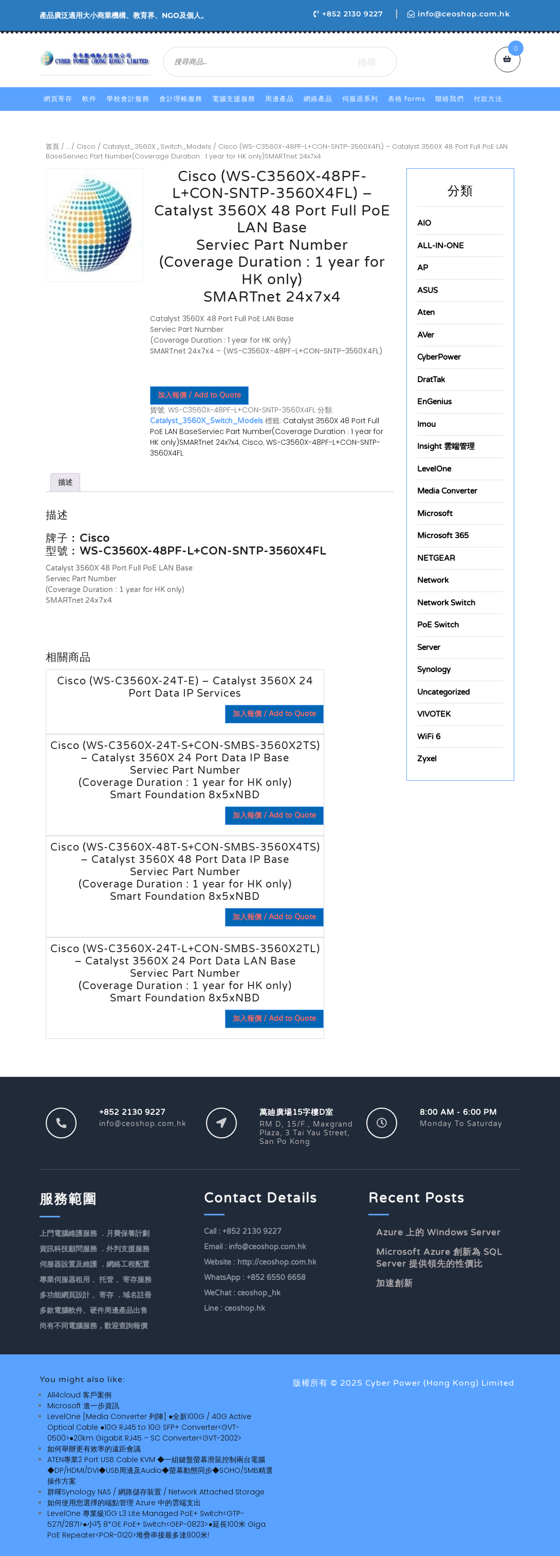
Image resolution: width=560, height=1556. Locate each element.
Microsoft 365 (443, 535)
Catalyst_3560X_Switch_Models (157, 146)
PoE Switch (438, 624)
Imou (426, 424)
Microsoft (435, 513)
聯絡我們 (449, 99)
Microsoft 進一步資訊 (83, 1406)
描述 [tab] (65, 482)
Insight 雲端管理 (446, 446)
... (67, 146)
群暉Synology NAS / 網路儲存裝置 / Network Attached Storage (156, 1492)
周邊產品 (279, 99)
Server (428, 647)
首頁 (52, 146)
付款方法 (488, 99)
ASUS (427, 290)
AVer (425, 335)
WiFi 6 (428, 736)
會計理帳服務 (180, 99)
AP (422, 267)
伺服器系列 (360, 99)
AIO (424, 223)
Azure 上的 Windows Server (438, 1232)
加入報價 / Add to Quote (199, 395)
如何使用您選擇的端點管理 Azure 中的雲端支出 (124, 1503)
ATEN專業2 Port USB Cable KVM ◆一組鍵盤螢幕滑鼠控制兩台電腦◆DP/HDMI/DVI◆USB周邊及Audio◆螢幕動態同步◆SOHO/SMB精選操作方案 (160, 1470)
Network (433, 580)
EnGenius (434, 401)
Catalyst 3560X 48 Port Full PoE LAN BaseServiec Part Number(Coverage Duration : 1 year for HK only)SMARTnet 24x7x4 (266, 431)
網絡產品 (318, 99)
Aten (426, 312)
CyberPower (439, 357)
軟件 (89, 99)
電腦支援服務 (233, 99)
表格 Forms (406, 99)
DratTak (431, 379)
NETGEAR (436, 558)
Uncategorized (443, 692)
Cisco (86, 146)
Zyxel (427, 758)
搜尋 (367, 61)
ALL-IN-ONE (440, 245)
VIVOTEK (434, 714)
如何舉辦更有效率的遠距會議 (94, 1449)
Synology (434, 669)
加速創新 (394, 1283)
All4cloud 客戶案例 (79, 1395)
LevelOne (434, 469)
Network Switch (446, 602)
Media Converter (447, 491)
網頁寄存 (58, 99)
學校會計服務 (128, 99)
